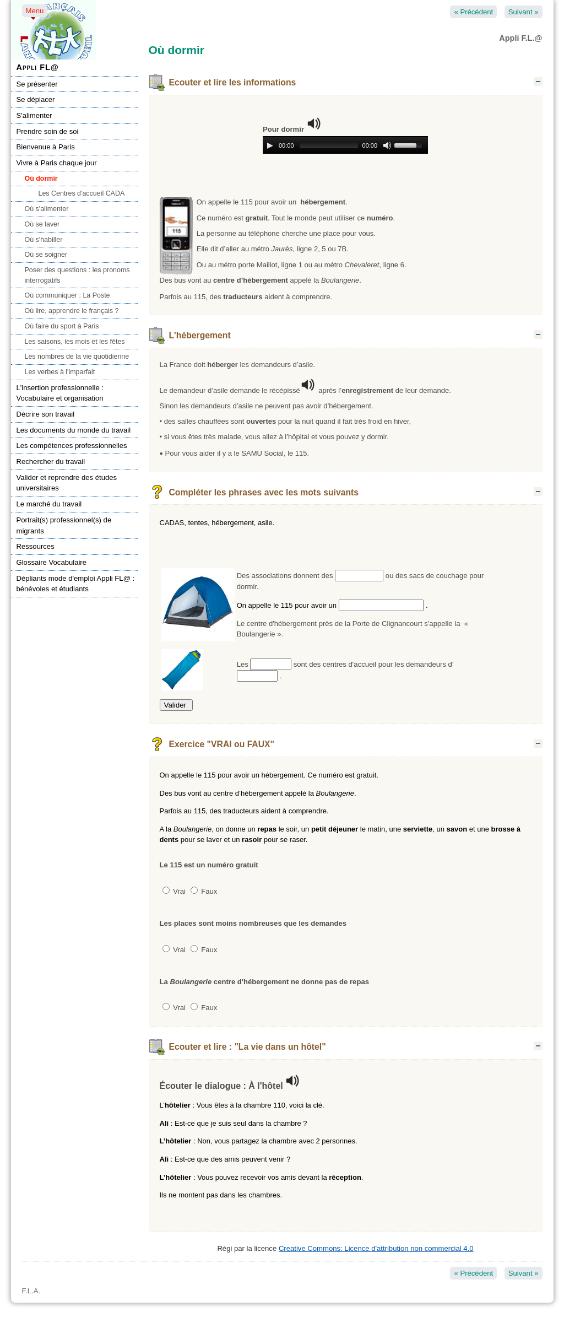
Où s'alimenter (47, 209)
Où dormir (41, 178)
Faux (204, 891)
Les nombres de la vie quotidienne (77, 356)
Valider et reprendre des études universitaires (67, 483)
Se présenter (37, 84)
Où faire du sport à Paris (62, 326)
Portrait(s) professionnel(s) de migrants (64, 525)
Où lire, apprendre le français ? (72, 311)
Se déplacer (36, 99)
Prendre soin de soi (48, 131)
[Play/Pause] (269, 145)
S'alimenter (34, 115)
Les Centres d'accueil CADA (82, 193)
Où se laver (42, 224)
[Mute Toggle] (387, 145)
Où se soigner (46, 254)
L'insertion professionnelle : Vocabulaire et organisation (60, 393)
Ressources (36, 546)
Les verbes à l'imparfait (60, 372)
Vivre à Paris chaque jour (57, 163)
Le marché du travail (49, 504)
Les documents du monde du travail (74, 430)
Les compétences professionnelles (72, 445)
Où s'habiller (44, 240)
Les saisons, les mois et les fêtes (75, 342)
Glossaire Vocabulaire (52, 562)
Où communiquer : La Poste (67, 295)
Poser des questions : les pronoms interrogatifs (77, 275)
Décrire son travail (46, 414)
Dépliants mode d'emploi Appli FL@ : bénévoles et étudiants (76, 583)
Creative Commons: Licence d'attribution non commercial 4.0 (376, 1248)
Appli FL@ (38, 67)
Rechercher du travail (51, 461)
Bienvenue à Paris (46, 147)
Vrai (174, 891)
